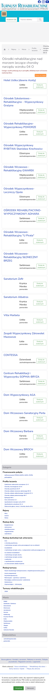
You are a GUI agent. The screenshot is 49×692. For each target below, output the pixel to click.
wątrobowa (8, 534)
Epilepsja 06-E (9, 497)
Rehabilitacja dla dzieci (37, 667)
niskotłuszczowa (10, 529)
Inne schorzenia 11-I (11, 500)
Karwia (6, 612)
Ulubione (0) (11, 19)
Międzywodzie (8, 621)
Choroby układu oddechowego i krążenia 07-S (19, 493)
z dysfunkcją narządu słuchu (13, 555)
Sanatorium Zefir (13, 279)
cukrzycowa (8, 527)
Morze (24, 49)
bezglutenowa (9, 525)
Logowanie (36, 662)
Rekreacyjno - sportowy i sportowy (15, 578)
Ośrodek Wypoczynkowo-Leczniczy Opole (19, 190)
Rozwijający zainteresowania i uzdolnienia (17, 580)
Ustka (5, 628)
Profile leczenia (34, 49)
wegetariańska (9, 531)
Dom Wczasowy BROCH (18, 449)
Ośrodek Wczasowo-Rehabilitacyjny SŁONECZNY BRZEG (21, 257)
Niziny (6, 518)
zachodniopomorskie (10, 639)
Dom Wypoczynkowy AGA (19, 395)
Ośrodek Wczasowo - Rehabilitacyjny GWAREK (19, 168)
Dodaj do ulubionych (40, 86)
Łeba (5, 619)
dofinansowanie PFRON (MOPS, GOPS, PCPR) (19, 475)
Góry (6, 513)
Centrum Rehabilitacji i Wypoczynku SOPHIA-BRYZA (21, 374)
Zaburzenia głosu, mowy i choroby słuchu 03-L (19, 506)
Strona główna (6, 660)
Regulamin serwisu (25, 662)
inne (6, 541)
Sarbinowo (7, 623)
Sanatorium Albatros (16, 297)
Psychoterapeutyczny (11, 575)
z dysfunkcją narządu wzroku (13, 557)
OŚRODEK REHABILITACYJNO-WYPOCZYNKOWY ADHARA (22, 212)
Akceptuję (18, 688)
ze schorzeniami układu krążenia (14, 563)
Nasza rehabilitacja (20, 667)
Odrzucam (30, 688)
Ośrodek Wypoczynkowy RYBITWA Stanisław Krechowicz (23, 147)
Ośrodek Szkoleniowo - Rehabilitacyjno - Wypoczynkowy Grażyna (23, 102)
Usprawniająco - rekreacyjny (13, 584)
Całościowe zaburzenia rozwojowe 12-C (17, 484)
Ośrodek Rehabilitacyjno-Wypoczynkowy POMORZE (20, 125)
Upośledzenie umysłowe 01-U (14, 504)
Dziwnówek (7, 606)
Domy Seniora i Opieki (16, 669)
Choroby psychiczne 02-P (12, 489)
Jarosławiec (7, 610)
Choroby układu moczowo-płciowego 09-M (18, 491)
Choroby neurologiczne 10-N (13, 486)
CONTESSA (11, 355)
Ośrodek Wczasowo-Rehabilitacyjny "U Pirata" (19, 233)
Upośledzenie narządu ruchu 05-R (15, 502)
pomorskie (7, 641)
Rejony (13, 49)
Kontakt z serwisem (19, 660)
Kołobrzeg (7, 614)
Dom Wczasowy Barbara (18, 431)
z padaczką (8, 559)
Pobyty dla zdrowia (33, 669)
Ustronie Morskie (9, 630)
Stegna (6, 625)
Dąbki (5, 601)
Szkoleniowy (8, 582)
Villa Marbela (12, 315)
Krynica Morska (8, 617)
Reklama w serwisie (34, 660)
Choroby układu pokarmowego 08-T (16, 495)
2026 (6, 591)
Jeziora (7, 516)
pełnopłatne (8, 477)
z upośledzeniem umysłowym (13, 561)
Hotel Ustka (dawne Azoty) (20, 80)
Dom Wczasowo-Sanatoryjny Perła (24, 413)
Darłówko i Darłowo (10, 603)
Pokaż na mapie (40, 75)
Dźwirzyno (7, 608)
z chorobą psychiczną (11, 543)
